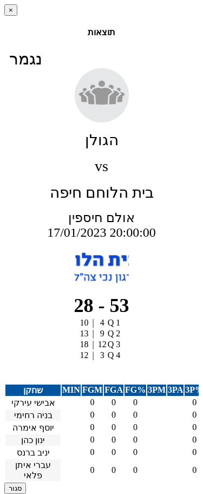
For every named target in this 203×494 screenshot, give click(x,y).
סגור (15, 488)
